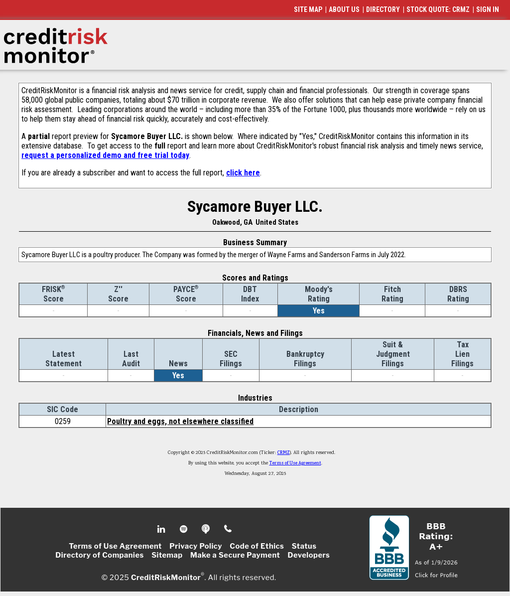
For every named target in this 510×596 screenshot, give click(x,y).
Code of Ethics (257, 546)
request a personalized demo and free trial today (105, 155)
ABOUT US (344, 9)
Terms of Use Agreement (295, 463)
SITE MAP (308, 9)
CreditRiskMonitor (166, 577)
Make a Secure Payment (235, 555)
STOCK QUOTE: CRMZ (438, 9)
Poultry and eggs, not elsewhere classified (180, 421)
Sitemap (167, 555)
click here (243, 172)
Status (304, 546)
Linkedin (162, 529)
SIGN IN (487, 9)
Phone (228, 529)
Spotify (184, 529)
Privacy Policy (195, 546)
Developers (309, 555)
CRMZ (283, 452)
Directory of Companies (99, 555)
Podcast (206, 529)
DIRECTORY (383, 9)
